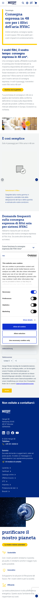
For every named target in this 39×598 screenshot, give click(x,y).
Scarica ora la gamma (13, 90)
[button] (2, 179)
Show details (28, 320)
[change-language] (27, 3)
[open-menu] (3, 3)
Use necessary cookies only (19, 340)
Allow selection (19, 333)
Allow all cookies (19, 327)
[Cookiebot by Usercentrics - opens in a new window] (28, 255)
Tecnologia (9, 10)
